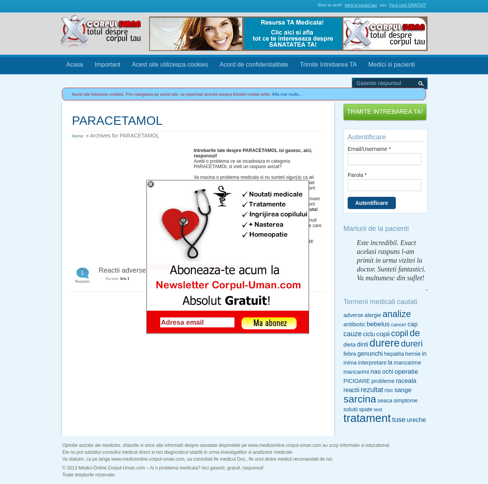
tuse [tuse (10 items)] (398, 419)
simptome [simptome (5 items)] (406, 400)
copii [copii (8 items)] (383, 334)
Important (107, 64)
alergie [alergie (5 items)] (372, 315)
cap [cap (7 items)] (413, 323)
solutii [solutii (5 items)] (350, 409)
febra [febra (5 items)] (349, 354)
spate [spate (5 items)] (366, 409)
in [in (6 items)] (424, 353)
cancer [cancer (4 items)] (398, 324)
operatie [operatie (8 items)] (406, 371)
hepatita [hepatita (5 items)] (394, 354)
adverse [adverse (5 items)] (353, 315)
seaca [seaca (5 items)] (384, 400)
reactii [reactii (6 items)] (351, 390)
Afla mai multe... (287, 94)
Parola (357, 175)
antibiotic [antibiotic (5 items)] (354, 324)
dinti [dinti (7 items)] (362, 344)
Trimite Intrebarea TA (328, 64)
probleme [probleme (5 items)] (383, 381)
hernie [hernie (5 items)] (413, 354)
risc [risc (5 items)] (388, 390)
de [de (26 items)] (415, 333)
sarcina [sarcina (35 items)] (359, 399)
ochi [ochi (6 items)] (387, 371)
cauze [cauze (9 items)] (352, 334)
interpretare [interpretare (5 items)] (372, 363)
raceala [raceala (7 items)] (406, 380)
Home (77, 136)
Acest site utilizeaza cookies (170, 64)
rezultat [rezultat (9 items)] (372, 390)
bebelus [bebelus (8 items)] (378, 324)
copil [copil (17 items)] (399, 333)
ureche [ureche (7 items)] (416, 419)
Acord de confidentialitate (254, 64)
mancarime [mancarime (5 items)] (407, 363)
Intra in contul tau (361, 5)
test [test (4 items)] (378, 409)
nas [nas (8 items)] (375, 371)
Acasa (74, 64)
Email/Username (369, 149)
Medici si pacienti (391, 64)
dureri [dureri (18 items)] (412, 343)
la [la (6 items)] (390, 362)
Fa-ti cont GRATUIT (407, 5)
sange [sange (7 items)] (403, 389)
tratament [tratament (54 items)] (367, 418)
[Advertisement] (129, 196)
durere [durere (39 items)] (384, 343)
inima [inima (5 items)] (350, 363)
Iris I (124, 278)
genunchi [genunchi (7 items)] (370, 353)
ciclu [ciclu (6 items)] (369, 334)
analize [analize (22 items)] (396, 314)
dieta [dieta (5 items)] (349, 345)
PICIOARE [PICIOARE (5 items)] (356, 381)
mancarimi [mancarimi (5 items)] (356, 372)
